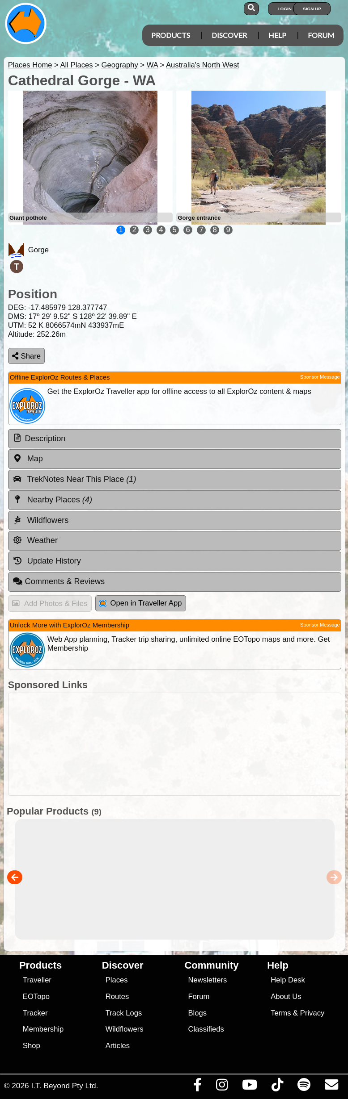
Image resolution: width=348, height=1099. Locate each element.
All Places (76, 65)
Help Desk (288, 980)
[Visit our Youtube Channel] (249, 1086)
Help (277, 35)
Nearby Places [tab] (52, 499)
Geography (119, 65)
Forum (321, 35)
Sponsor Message (320, 377)
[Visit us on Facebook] (197, 1086)
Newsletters (207, 980)
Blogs (197, 1013)
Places (117, 980)
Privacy (312, 1013)
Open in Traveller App (140, 603)
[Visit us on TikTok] (277, 1086)
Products (170, 35)
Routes (117, 996)
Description (45, 438)
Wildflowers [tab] (41, 520)
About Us (286, 996)
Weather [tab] (35, 540)
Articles (118, 1045)
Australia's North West (202, 65)
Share (26, 356)
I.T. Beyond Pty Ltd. (64, 1085)
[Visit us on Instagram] (221, 1086)
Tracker (35, 1013)
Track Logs (124, 1013)
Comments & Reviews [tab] (59, 581)
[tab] (174, 439)
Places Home (30, 65)
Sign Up (312, 8)
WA (152, 65)
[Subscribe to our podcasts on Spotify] (304, 1086)
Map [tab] (28, 458)
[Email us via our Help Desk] (331, 1086)
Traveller (37, 980)
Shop (31, 1045)
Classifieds (206, 1029)
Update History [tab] (47, 560)
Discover (229, 35)
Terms (281, 1013)
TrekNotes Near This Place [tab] (74, 479)
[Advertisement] (172, 744)
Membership (43, 1029)
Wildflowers (125, 1029)
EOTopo (36, 996)
